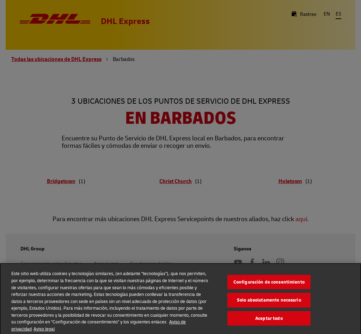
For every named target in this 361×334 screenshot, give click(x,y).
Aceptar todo (269, 320)
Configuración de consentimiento (269, 284)
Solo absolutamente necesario (269, 302)
